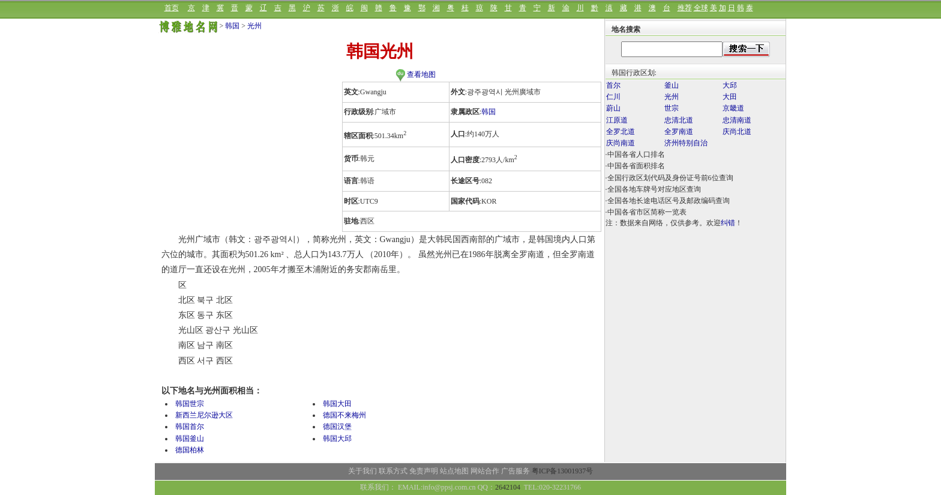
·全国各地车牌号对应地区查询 (653, 189)
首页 (171, 8)
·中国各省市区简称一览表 (646, 212)
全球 (701, 8)
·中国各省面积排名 (635, 166)
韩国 (232, 26)
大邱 (730, 85)
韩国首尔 (189, 426)
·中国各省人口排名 (635, 154)
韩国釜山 (189, 438)
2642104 (507, 487)
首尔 (613, 85)
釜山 (671, 85)
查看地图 (415, 74)
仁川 (613, 97)
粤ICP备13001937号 (563, 471)
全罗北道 (620, 131)
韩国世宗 (189, 403)
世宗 (671, 108)
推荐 (685, 8)
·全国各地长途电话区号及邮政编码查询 (668, 200)
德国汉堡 (337, 426)
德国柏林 (189, 450)
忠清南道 (737, 120)
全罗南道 (678, 131)
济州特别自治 (686, 143)
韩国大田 (337, 403)
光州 (254, 26)
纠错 (728, 223)
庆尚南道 (620, 143)
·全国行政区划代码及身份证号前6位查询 (669, 178)
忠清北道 (678, 120)
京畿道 (733, 108)
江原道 (617, 120)
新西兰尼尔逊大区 (204, 415)
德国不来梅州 (344, 415)
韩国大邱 (337, 438)
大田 (730, 97)
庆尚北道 (737, 131)
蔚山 (613, 108)
